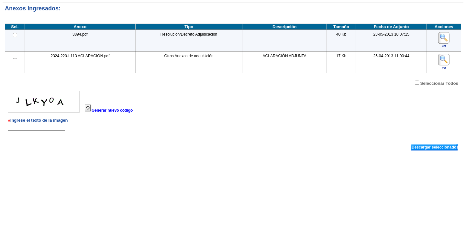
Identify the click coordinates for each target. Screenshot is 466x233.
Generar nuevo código (112, 110)
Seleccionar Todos (439, 83)
